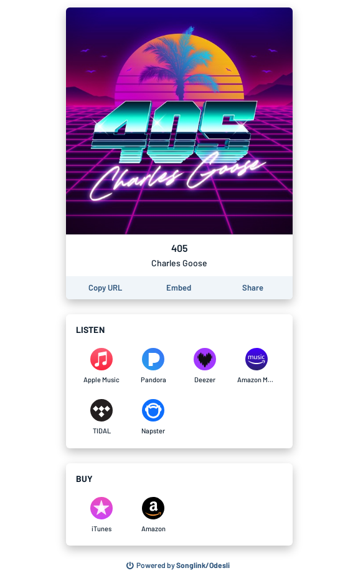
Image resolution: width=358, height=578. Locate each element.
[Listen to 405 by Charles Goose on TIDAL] (102, 417)
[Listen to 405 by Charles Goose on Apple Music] (102, 366)
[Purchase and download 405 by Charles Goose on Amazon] (153, 515)
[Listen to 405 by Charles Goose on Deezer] (205, 366)
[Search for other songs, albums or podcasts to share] (178, 566)
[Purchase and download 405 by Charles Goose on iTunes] (102, 515)
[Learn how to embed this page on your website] (179, 288)
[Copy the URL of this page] (105, 288)
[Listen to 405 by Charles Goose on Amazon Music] (257, 366)
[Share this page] (253, 288)
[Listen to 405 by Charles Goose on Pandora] (153, 366)
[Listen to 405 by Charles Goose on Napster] (153, 417)
